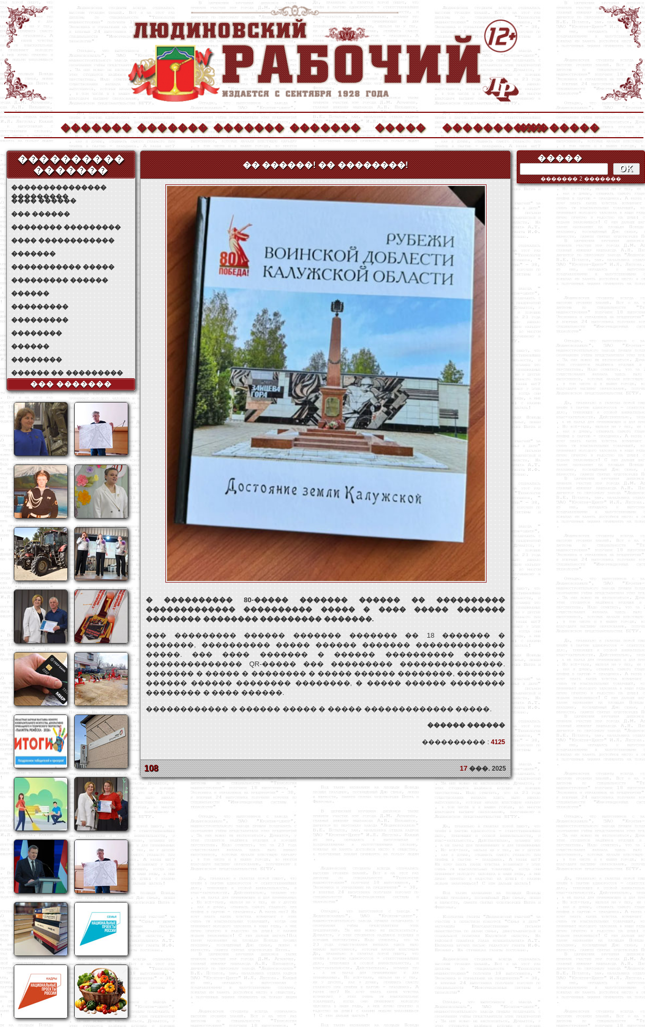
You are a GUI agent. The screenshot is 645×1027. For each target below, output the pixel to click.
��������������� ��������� (59, 188)
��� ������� (71, 384)
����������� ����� (62, 267)
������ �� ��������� (67, 373)
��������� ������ (59, 280)
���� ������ (43, 200)
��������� (39, 306)
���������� (477, 126)
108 (151, 768)
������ (30, 293)
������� (95, 126)
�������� (553, 126)
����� (400, 126)
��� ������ (40, 214)
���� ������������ (62, 240)
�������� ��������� (66, 227)
